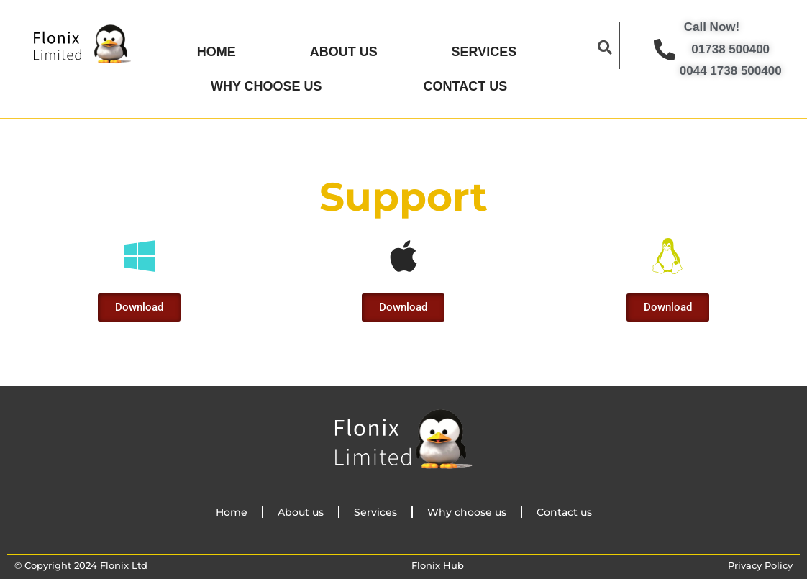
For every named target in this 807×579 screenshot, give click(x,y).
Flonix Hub (437, 559)
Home (216, 50)
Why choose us (266, 82)
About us (344, 50)
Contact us (466, 82)
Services (484, 50)
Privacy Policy (760, 559)
